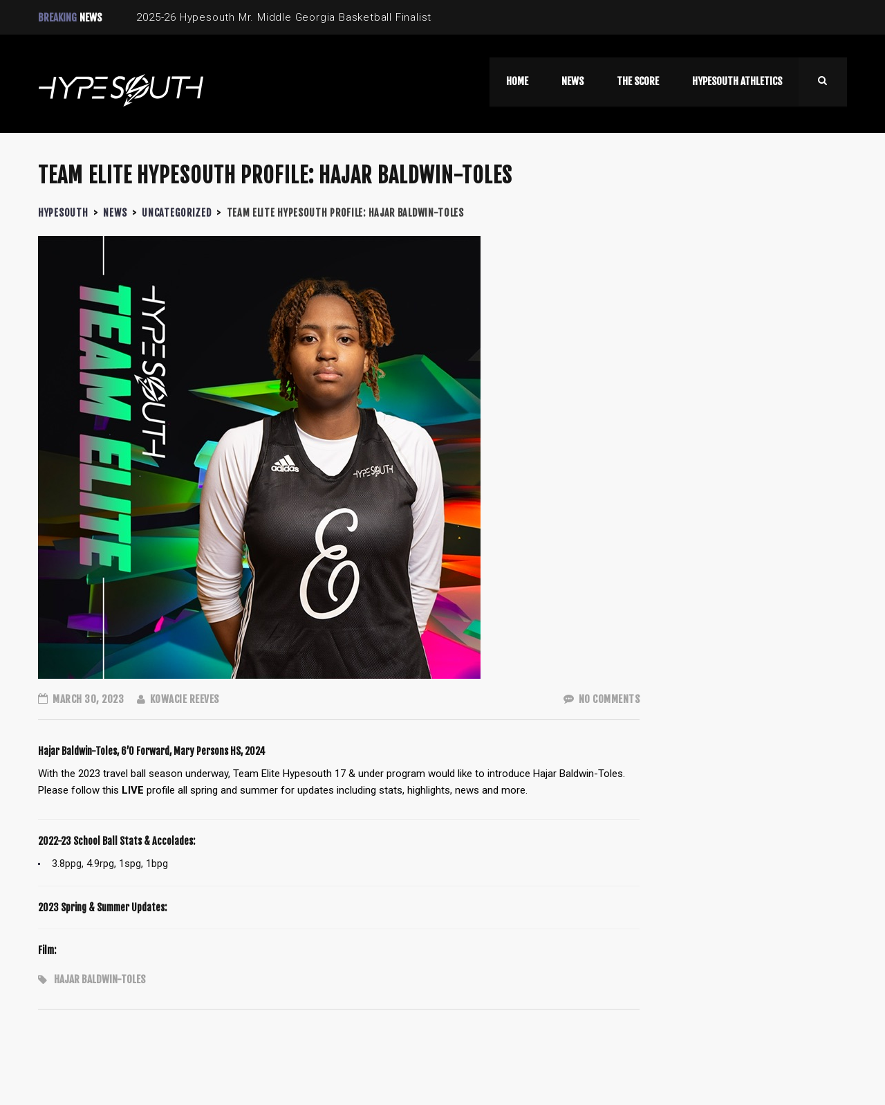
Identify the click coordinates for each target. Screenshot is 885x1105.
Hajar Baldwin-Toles (99, 979)
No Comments (601, 699)
